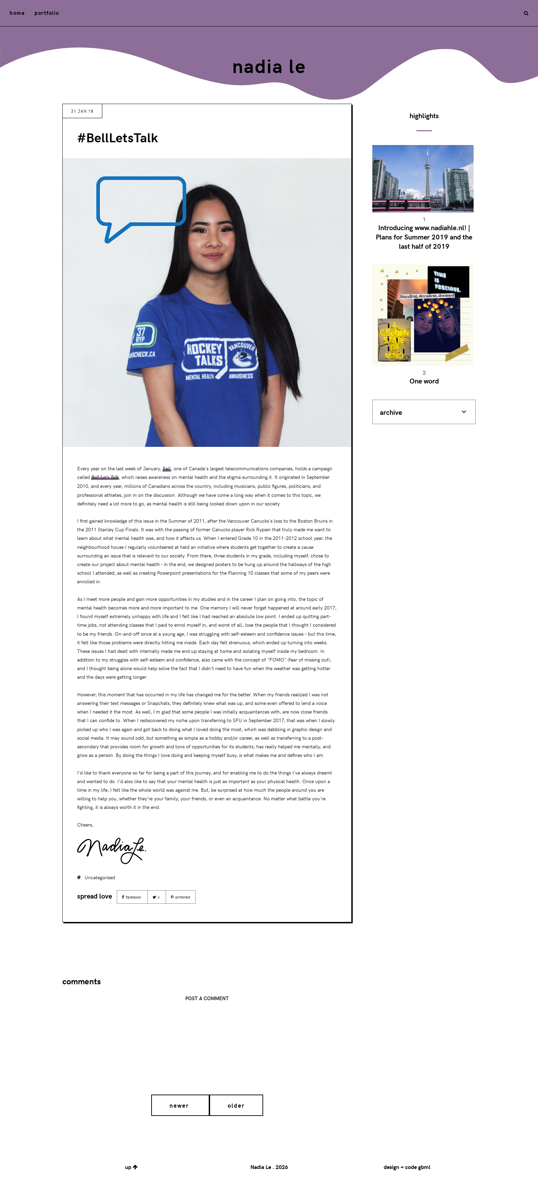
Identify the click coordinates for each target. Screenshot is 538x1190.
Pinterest (180, 897)
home (17, 12)
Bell (167, 468)
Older (236, 1105)
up (131, 1166)
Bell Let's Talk (105, 477)
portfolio (46, 12)
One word (424, 380)
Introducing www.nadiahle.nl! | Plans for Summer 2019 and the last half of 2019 (424, 236)
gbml (424, 1166)
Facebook (132, 897)
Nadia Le (269, 65)
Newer (180, 1105)
